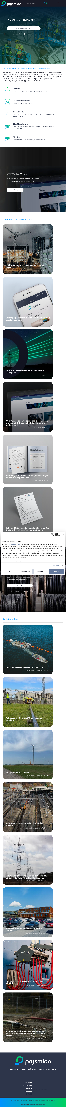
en (28, 3)
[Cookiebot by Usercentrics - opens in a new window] (52, 534)
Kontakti (28, 1094)
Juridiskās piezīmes (26, 1100)
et (34, 3)
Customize (41, 571)
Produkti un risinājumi (23, 1069)
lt (32, 3)
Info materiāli (16, 34)
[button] (59, 3)
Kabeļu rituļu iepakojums (19, 591)
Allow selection (25, 571)
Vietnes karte (15, 1100)
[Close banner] (63, 534)
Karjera (28, 1091)
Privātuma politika (39, 1100)
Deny (9, 571)
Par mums (28, 1082)
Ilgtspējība (27, 1085)
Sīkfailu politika (50, 1100)
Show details (56, 565)
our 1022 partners (14, 544)
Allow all (56, 571)
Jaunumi (29, 1088)
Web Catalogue (47, 1069)
